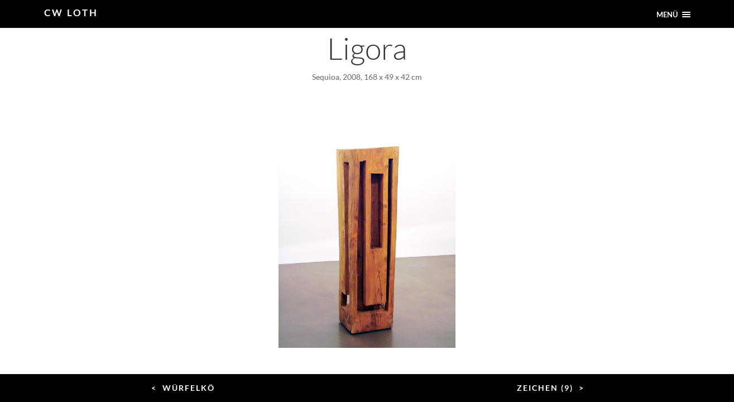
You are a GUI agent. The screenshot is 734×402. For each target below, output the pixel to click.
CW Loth (71, 12)
